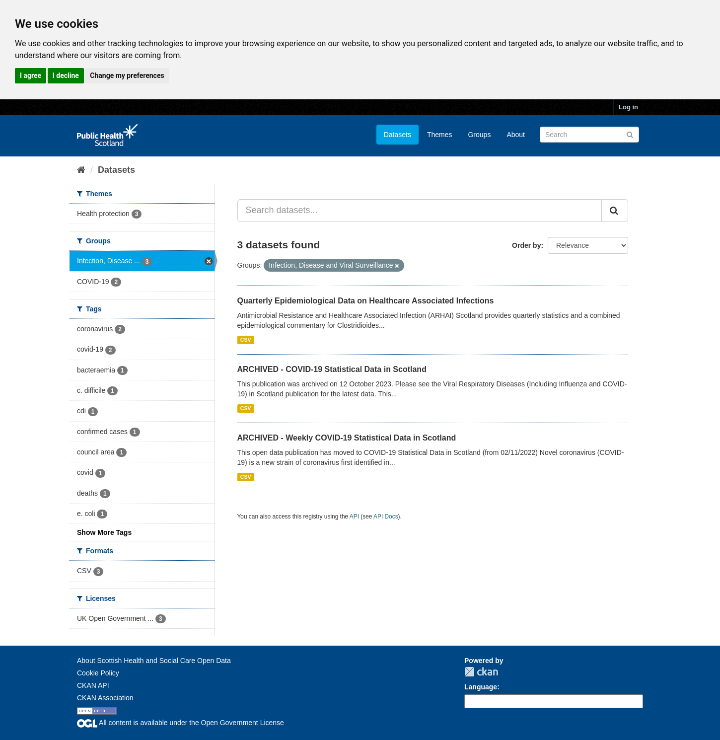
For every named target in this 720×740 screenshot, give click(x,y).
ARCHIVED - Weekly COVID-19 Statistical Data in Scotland (346, 438)
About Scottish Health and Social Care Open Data (154, 661)
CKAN (481, 671)
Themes (439, 135)
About (515, 135)
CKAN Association (105, 698)
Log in (628, 107)
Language (480, 687)
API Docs (385, 516)
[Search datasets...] (419, 210)
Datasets (397, 135)
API (354, 516)
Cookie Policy (98, 673)
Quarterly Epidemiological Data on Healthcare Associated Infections (365, 300)
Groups (479, 135)
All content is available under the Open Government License (180, 723)
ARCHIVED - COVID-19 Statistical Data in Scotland (332, 369)
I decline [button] (66, 75)
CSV (245, 340)
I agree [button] (30, 75)
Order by (526, 245)
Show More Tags (104, 532)
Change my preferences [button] (127, 75)
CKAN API (93, 685)
